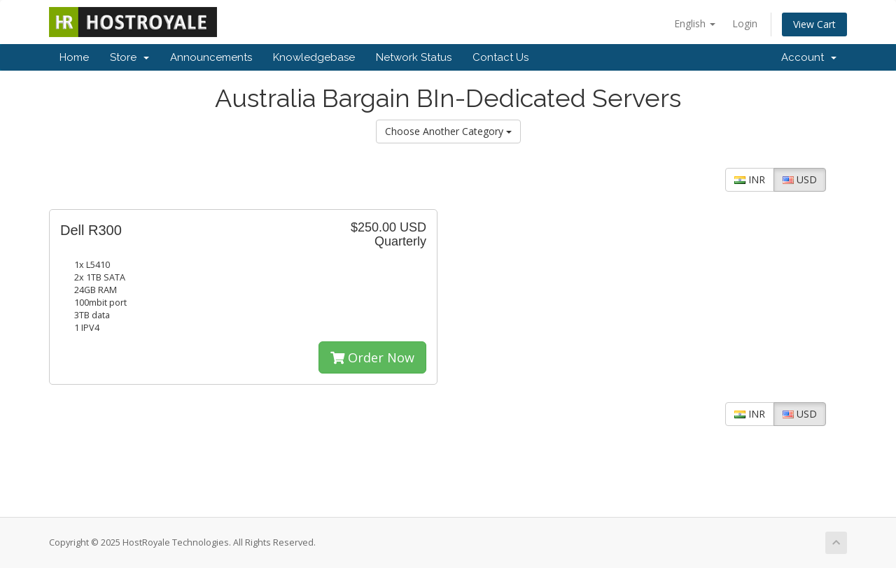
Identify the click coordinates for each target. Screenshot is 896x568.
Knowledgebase (314, 57)
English (694, 23)
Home (74, 57)
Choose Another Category (448, 131)
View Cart (814, 24)
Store (129, 57)
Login (744, 23)
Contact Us (500, 57)
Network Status (413, 57)
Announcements (211, 57)
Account (808, 57)
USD (800, 179)
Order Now (372, 357)
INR (749, 179)
